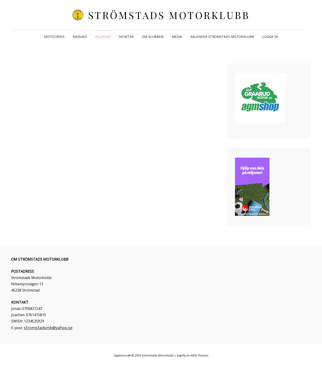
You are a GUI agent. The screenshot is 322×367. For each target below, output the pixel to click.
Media (177, 36)
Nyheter (126, 36)
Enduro (80, 36)
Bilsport (103, 36)
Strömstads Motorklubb (169, 14)
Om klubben (152, 36)
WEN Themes (199, 355)
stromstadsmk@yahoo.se (48, 327)
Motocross (54, 36)
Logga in (270, 36)
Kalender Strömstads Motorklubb (222, 36)
